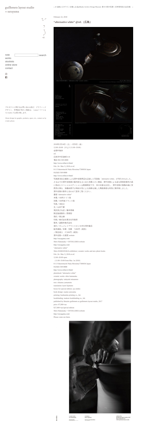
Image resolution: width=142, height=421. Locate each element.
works (8, 58)
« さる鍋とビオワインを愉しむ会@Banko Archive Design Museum (77, 7)
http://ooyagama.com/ (62, 238)
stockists (9, 61)
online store (11, 65)
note (7, 55)
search (42, 55)
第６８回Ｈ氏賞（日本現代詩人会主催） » (117, 7)
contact (9, 68)
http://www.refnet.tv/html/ (63, 163)
